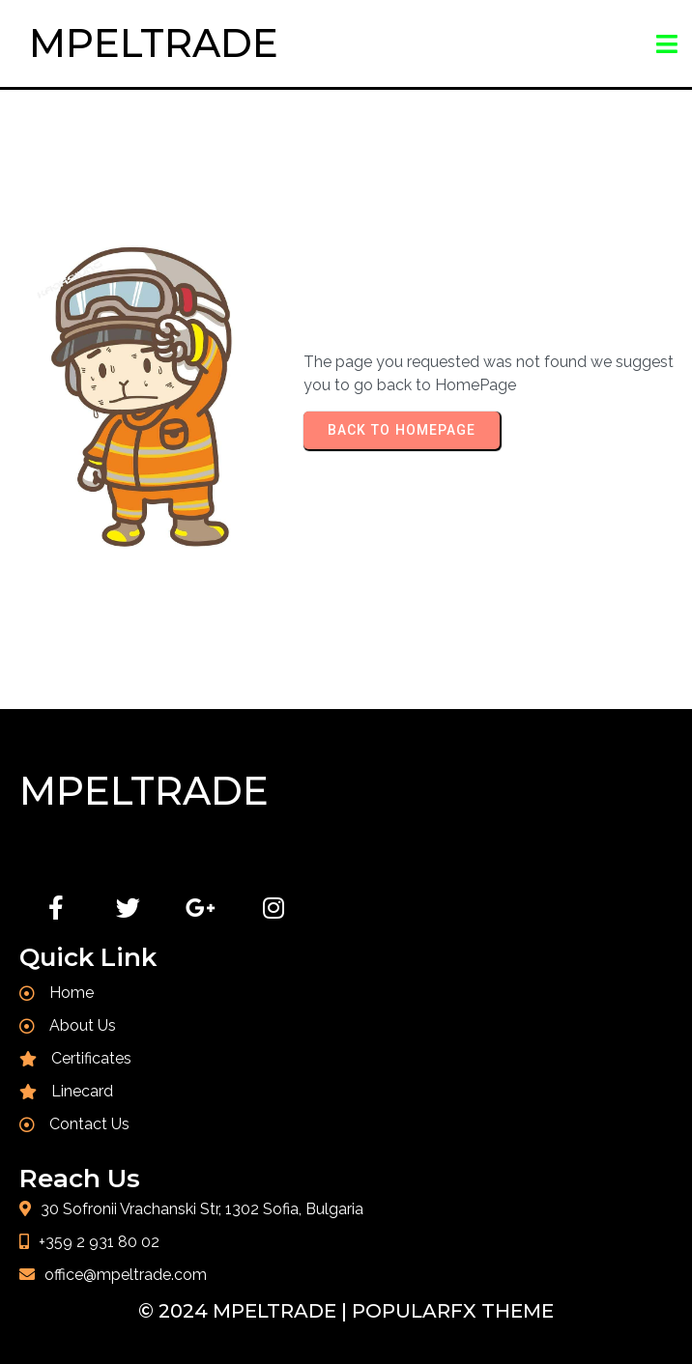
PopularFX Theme (453, 1310)
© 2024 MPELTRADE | (245, 1310)
